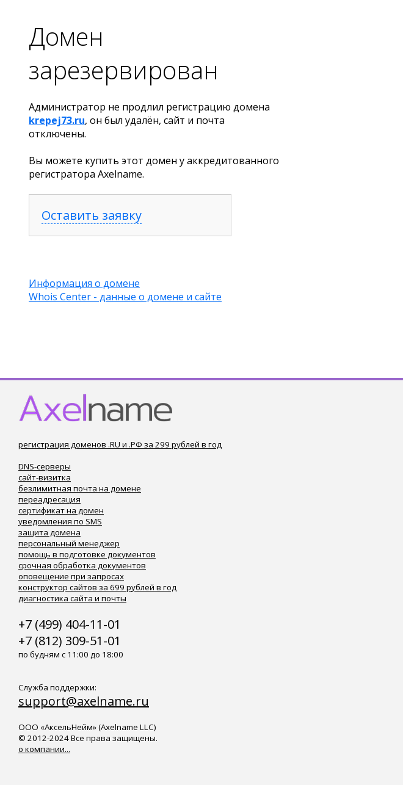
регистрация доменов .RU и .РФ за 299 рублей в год (120, 444)
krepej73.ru (57, 120)
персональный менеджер (69, 543)
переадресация (49, 499)
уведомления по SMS (60, 521)
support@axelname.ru (83, 701)
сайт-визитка (44, 477)
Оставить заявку (92, 215)
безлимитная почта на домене (79, 488)
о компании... (44, 748)
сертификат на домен (61, 510)
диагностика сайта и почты (72, 598)
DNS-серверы (44, 466)
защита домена (49, 532)
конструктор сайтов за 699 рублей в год (97, 587)
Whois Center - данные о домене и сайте (125, 296)
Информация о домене (84, 283)
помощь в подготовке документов (87, 554)
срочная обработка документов (82, 565)
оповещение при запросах (71, 576)
